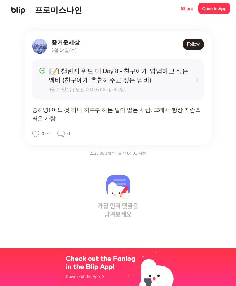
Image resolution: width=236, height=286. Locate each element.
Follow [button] (193, 44)
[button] (187, 10)
